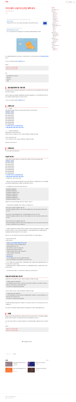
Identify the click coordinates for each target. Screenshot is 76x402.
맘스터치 (55, 18)
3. (6, 79)
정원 (6, 2)
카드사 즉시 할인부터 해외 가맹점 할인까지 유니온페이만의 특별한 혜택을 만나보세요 (24, 31)
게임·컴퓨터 (55, 24)
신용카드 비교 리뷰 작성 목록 (12, 67)
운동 (53, 44)
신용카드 (55, 48)
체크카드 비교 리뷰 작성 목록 (12, 69)
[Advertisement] (27, 341)
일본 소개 (55, 41)
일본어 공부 (54, 32)
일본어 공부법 (56, 34)
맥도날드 (55, 14)
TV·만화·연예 (56, 39)
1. (6, 75)
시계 (54, 28)
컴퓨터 (55, 27)
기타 (54, 22)
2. (6, 77)
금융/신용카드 (7, 11)
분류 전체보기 (55, 9)
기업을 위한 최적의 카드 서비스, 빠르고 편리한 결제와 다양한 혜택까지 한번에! (22, 23)
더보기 (47, 360)
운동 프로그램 (56, 45)
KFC (54, 15)
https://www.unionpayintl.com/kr (13, 28)
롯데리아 (55, 17)
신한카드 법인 (10, 21)
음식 (53, 11)
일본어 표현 (55, 35)
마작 (54, 29)
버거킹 (55, 12)
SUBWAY (55, 19)
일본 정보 (54, 38)
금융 (53, 47)
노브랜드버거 (56, 21)
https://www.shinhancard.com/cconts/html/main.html (17, 19)
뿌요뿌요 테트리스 (57, 25)
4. (6, 80)
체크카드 (55, 49)
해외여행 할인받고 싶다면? (13, 30)
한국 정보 (54, 42)
